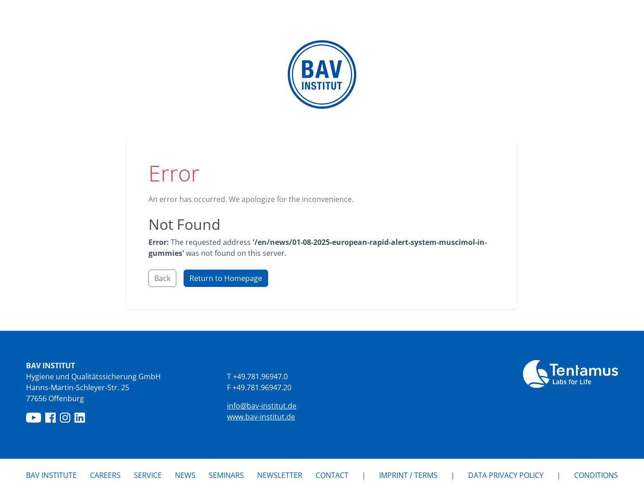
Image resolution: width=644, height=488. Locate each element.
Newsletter (279, 475)
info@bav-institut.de (261, 406)
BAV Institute (51, 475)
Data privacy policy (506, 475)
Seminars (226, 475)
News (185, 474)
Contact (332, 475)
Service (148, 475)
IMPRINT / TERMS (408, 475)
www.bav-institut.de (261, 417)
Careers (105, 475)
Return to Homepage (226, 278)
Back (162, 278)
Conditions (596, 475)
